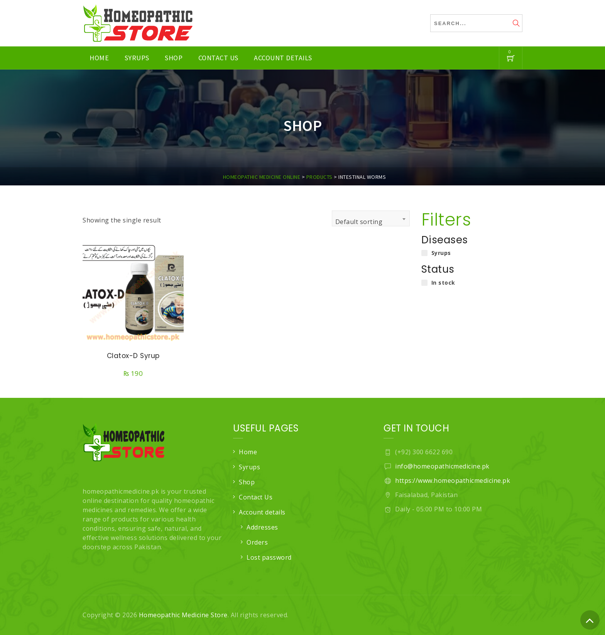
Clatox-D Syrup (133, 355)
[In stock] (424, 283)
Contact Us (218, 57)
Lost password (269, 557)
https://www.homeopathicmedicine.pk (452, 480)
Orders (257, 542)
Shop (174, 57)
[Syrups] (424, 253)
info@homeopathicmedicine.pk (442, 466)
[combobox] (371, 218)
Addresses (262, 527)
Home (99, 57)
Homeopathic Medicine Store (183, 615)
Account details (283, 57)
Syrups (137, 57)
